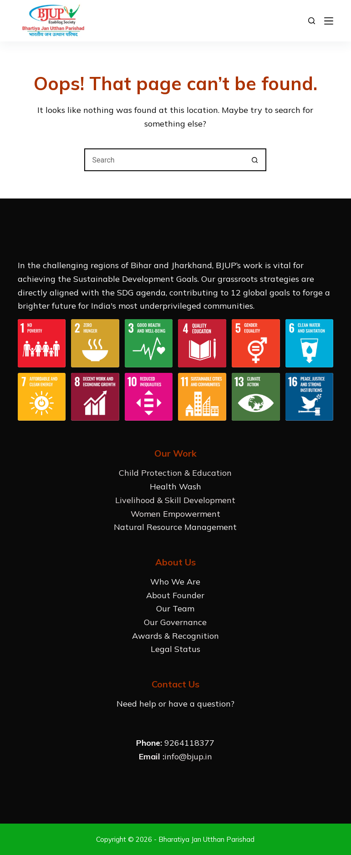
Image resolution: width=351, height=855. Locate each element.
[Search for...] (164, 159)
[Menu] (328, 20)
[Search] (311, 20)
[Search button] (255, 159)
